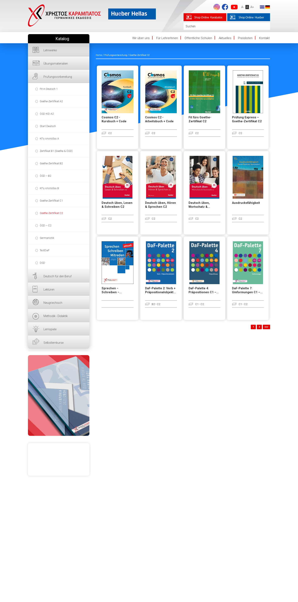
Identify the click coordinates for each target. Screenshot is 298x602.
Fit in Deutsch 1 (49, 88)
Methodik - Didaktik (55, 316)
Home (99, 55)
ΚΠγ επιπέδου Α (49, 138)
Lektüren (48, 289)
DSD (42, 262)
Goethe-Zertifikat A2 (51, 101)
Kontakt (264, 38)
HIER (58, 395)
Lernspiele (49, 329)
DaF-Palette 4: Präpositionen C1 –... (204, 290)
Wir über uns (141, 38)
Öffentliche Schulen (198, 38)
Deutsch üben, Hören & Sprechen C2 (160, 205)
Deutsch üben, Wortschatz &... (199, 205)
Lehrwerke (50, 50)
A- (242, 7)
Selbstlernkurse (53, 342)
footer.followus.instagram (217, 7)
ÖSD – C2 (45, 225)
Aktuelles (225, 38)
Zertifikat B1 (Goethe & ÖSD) (56, 151)
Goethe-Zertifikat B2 (51, 163)
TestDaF (44, 250)
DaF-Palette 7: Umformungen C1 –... (247, 290)
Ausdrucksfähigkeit (246, 203)
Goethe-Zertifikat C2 (51, 213)
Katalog (62, 38)
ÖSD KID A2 (47, 113)
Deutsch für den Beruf (57, 276)
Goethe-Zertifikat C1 (51, 200)
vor (266, 327)
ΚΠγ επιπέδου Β (49, 188)
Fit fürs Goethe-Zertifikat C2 (200, 119)
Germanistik (47, 237)
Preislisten (245, 38)
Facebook (225, 7)
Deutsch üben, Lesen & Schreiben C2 (117, 205)
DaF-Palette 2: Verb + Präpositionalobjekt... (160, 290)
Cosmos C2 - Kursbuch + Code (114, 119)
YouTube (234, 7)
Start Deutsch (48, 126)
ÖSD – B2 (45, 175)
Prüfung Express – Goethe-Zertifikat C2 (247, 119)
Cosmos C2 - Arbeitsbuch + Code (159, 119)
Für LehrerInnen (167, 38)
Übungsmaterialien (55, 63)
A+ (252, 7)
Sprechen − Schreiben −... (112, 290)
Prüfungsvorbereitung (57, 76)
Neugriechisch (52, 302)
